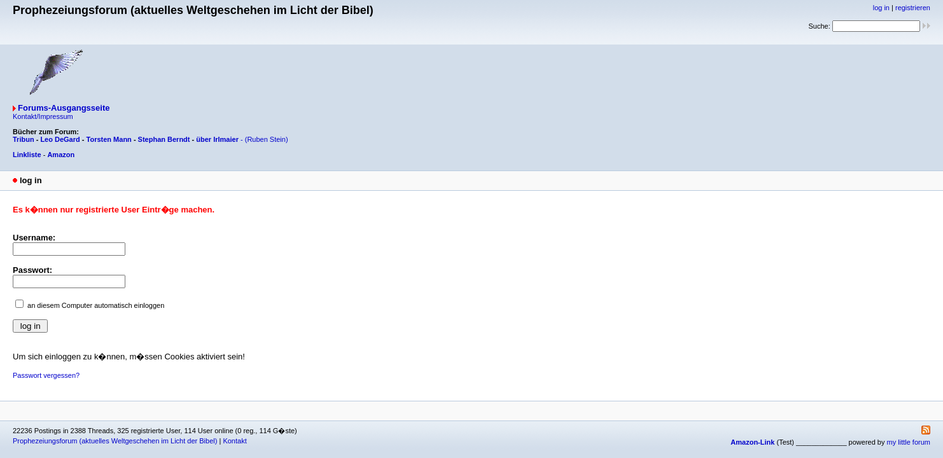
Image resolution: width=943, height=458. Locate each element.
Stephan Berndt (164, 139)
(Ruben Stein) (266, 139)
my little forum (908, 442)
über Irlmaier (217, 139)
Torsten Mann (109, 139)
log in (881, 7)
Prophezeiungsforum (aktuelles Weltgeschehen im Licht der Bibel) (115, 441)
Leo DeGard (60, 139)
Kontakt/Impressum (43, 116)
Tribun (23, 139)
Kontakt (234, 441)
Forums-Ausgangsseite (63, 108)
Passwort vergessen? (46, 375)
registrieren (912, 7)
